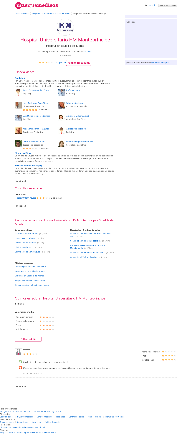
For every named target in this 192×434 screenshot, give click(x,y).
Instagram (24, 432)
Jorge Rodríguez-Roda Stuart (36, 103)
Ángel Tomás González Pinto (36, 90)
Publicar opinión (28, 339)
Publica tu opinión (78, 62)
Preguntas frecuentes (115, 416)
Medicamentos (94, 416)
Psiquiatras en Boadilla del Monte (30, 280)
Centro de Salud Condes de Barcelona (87, 252)
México (25, 427)
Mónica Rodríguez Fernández (79, 141)
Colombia (9, 427)
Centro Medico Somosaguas (27, 251)
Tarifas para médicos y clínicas (48, 411)
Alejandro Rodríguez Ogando (36, 128)
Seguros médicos (25, 416)
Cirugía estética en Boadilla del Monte (32, 285)
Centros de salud (76, 416)
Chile (2, 427)
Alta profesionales (168, 5)
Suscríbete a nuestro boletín (43, 432)
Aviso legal (36, 422)
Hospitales (60, 416)
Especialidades (7, 416)
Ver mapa (87, 51)
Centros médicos (44, 416)
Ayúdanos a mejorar (160, 62)
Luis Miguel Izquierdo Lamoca (36, 116)
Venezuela (33, 427)
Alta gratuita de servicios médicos (15, 411)
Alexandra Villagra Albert (77, 116)
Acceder (153, 5)
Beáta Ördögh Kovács (26, 198)
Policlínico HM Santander (26, 233)
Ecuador (18, 427)
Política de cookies (52, 422)
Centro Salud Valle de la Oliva (83, 257)
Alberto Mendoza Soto (76, 128)
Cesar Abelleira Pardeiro (34, 141)
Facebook (8, 432)
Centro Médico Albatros (25, 238)
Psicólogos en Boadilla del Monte (30, 271)
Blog (2, 432)
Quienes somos (7, 422)
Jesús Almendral (73, 90)
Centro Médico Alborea (25, 242)
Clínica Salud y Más (23, 247)
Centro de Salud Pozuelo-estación (85, 240)
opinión (61, 62)
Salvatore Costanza (74, 103)
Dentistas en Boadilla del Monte (29, 275)
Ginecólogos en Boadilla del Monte (30, 266)
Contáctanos (22, 422)
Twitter (16, 432)
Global (42, 427)
